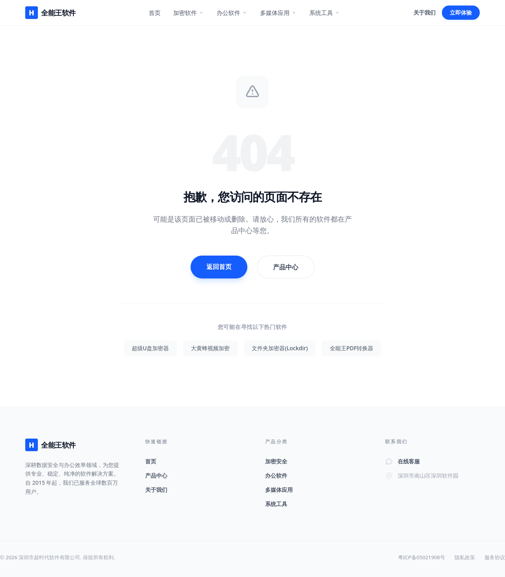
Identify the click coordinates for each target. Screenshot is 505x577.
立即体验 (461, 12)
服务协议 (494, 557)
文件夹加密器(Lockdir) (280, 348)
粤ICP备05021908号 (421, 557)
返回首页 (219, 266)
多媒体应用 (278, 13)
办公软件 (232, 13)
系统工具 (324, 13)
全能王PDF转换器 (351, 348)
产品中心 (285, 267)
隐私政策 (464, 557)
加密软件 (188, 13)
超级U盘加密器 (150, 348)
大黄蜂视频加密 (210, 348)
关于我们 (424, 12)
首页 (155, 13)
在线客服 (409, 461)
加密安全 (276, 461)
